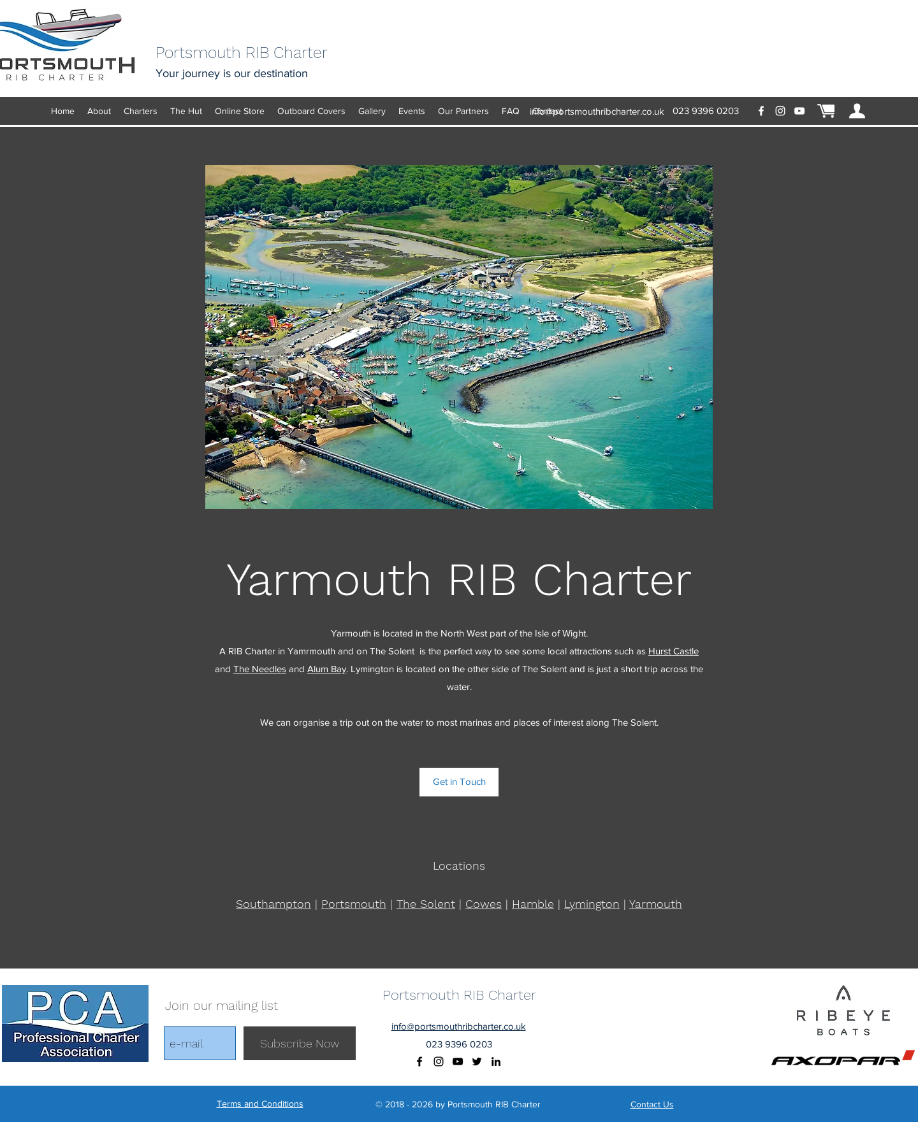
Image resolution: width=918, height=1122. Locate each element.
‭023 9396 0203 (706, 110)
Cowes (483, 903)
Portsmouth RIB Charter (459, 995)
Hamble (533, 903)
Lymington (592, 903)
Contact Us (652, 1104)
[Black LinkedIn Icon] (496, 1061)
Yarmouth (655, 903)
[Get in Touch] (459, 782)
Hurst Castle (673, 650)
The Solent (426, 903)
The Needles (259, 668)
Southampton (273, 903)
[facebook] (761, 110)
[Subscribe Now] (300, 1043)
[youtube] (799, 110)
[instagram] (780, 110)
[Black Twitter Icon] (476, 1061)
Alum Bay (326, 668)
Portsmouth (353, 903)
